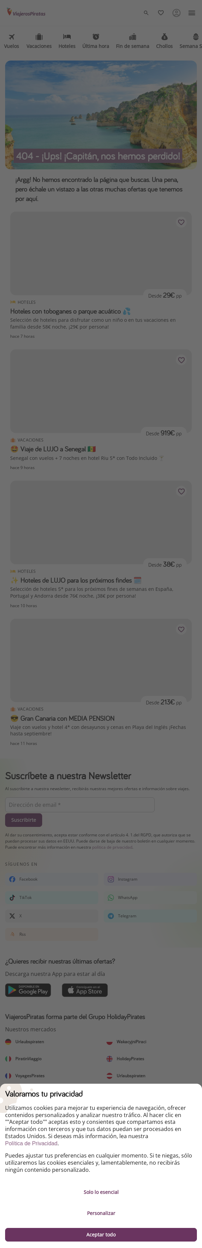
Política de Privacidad (31, 1143)
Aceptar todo (101, 1234)
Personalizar (101, 1213)
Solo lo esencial (101, 1192)
